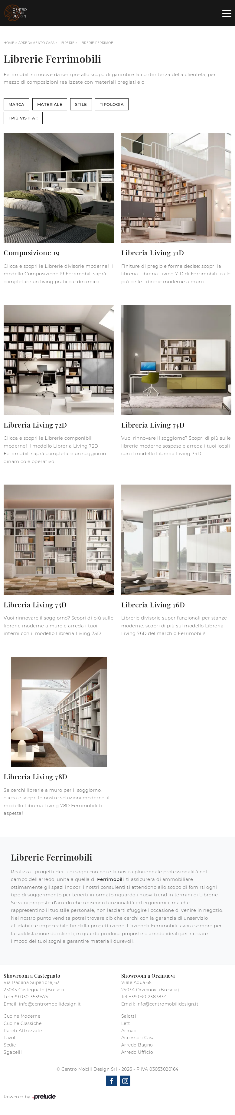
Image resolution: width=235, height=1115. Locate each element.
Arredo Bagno (137, 1045)
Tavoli (10, 1037)
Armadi (129, 1030)
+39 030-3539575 (29, 996)
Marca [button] (16, 104)
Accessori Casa (138, 1037)
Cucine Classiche (22, 1023)
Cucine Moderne (22, 1016)
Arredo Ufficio (137, 1052)
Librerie (66, 43)
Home (9, 43)
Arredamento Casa (36, 43)
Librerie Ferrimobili (98, 43)
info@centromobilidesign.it (50, 1004)
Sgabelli (13, 1052)
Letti (126, 1023)
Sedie (10, 1045)
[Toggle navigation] (226, 13)
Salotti (128, 1016)
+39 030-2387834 (148, 996)
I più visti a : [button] (23, 118)
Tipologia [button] (112, 104)
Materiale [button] (50, 104)
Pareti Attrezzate (23, 1030)
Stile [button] (81, 104)
